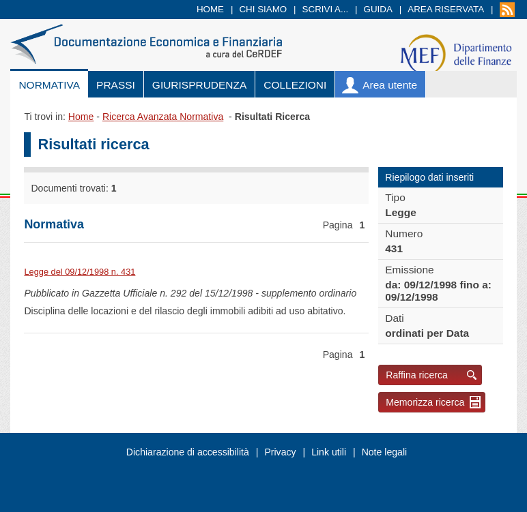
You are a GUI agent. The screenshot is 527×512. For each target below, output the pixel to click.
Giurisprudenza (199, 85)
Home (210, 9)
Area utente (389, 85)
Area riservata (446, 9)
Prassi (115, 85)
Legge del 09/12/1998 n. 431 (79, 272)
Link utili (328, 452)
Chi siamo (263, 9)
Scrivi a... (325, 9)
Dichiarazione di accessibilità (187, 452)
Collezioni (295, 85)
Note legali (385, 452)
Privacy (280, 452)
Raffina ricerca (417, 375)
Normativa (49, 85)
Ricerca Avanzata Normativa (162, 116)
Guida (378, 9)
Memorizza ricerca (425, 402)
